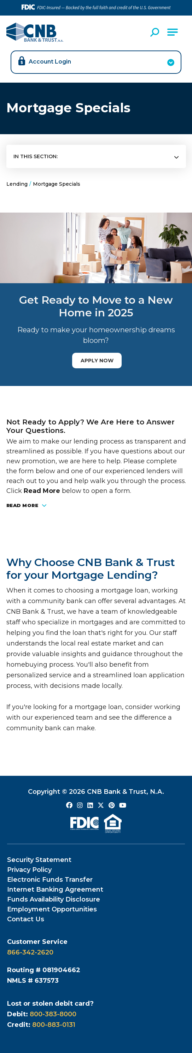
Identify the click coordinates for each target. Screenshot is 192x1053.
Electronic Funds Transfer (50, 880)
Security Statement (39, 860)
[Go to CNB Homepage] (34, 32)
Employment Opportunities (52, 909)
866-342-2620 (30, 952)
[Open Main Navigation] (172, 32)
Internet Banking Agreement (55, 889)
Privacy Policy (29, 870)
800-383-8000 (53, 1014)
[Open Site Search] (155, 32)
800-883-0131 (53, 1025)
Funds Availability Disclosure (53, 899)
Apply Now (97, 360)
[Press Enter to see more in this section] (96, 157)
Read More (26, 505)
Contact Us (25, 919)
